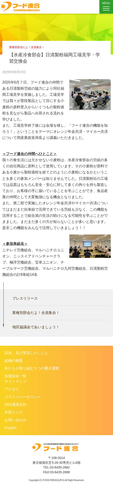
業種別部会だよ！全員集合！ (36, 313)
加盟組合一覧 (15, 376)
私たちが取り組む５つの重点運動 (32, 368)
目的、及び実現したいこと (26, 353)
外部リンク (14, 412)
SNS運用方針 (16, 405)
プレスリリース (25, 298)
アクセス (12, 389)
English (10, 428)
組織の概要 (14, 361)
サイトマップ (15, 381)
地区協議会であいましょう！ (36, 327)
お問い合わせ (15, 420)
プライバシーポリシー (23, 397)
